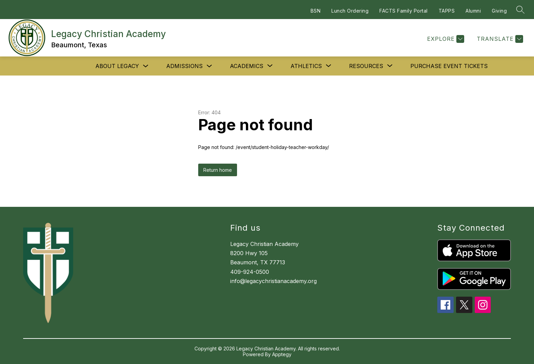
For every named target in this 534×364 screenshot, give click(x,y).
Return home (217, 170)
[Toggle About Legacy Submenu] (146, 66)
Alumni (473, 11)
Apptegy (282, 354)
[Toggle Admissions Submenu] (209, 66)
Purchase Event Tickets (449, 66)
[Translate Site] (499, 39)
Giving (499, 11)
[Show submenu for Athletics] (306, 66)
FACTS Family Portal (403, 11)
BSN (316, 11)
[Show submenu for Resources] (366, 66)
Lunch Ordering (349, 11)
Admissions (184, 66)
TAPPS (447, 11)
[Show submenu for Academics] (246, 66)
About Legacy (117, 66)
